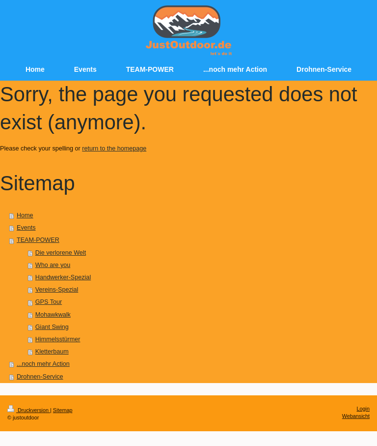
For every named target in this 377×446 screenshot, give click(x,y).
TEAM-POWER (38, 240)
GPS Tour (48, 301)
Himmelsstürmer (58, 339)
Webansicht (356, 416)
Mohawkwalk (53, 314)
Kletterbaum (52, 351)
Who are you (52, 265)
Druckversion (28, 410)
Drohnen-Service (40, 376)
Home (25, 215)
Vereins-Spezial (57, 289)
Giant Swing (52, 327)
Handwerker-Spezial (63, 277)
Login (363, 409)
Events (26, 227)
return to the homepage (114, 148)
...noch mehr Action (43, 363)
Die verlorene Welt (60, 252)
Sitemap (63, 410)
